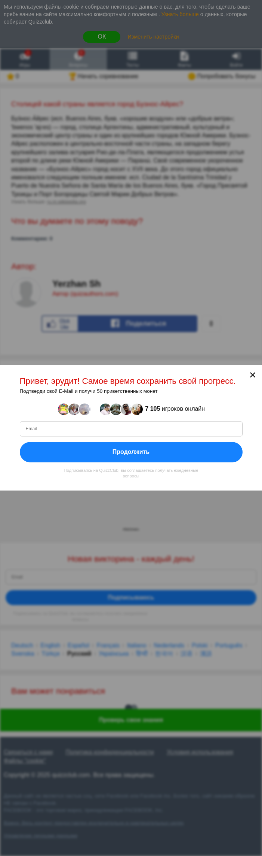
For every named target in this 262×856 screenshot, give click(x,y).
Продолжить (131, 452)
